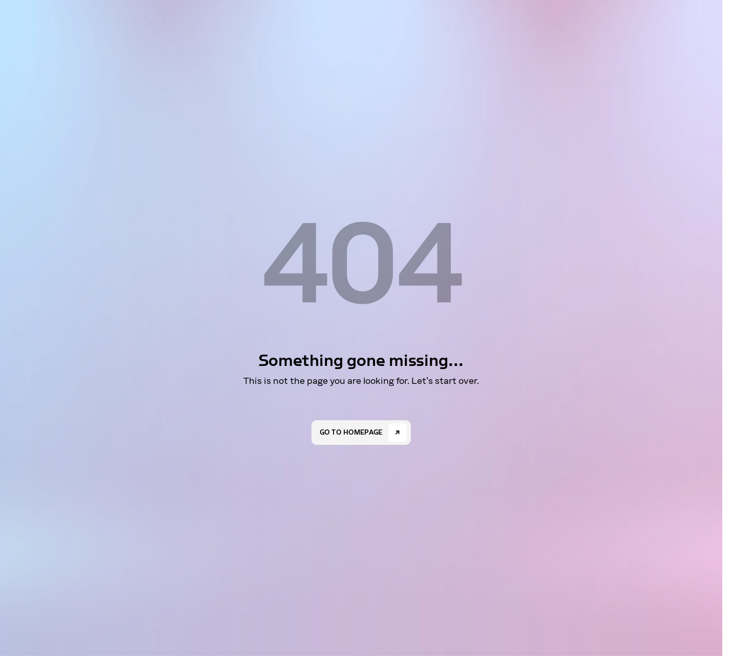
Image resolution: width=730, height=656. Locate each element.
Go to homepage (351, 432)
